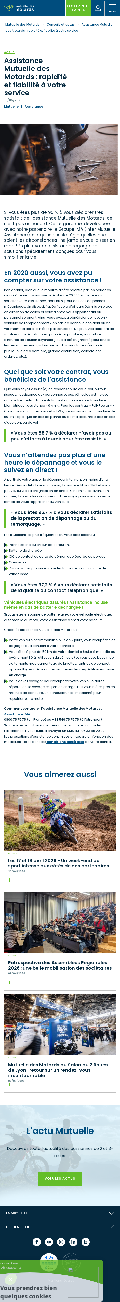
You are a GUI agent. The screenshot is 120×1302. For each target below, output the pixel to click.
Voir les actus (60, 1178)
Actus (9, 52)
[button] (11, 1279)
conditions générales (65, 742)
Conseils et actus (61, 24)
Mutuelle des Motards (22, 24)
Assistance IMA (17, 714)
